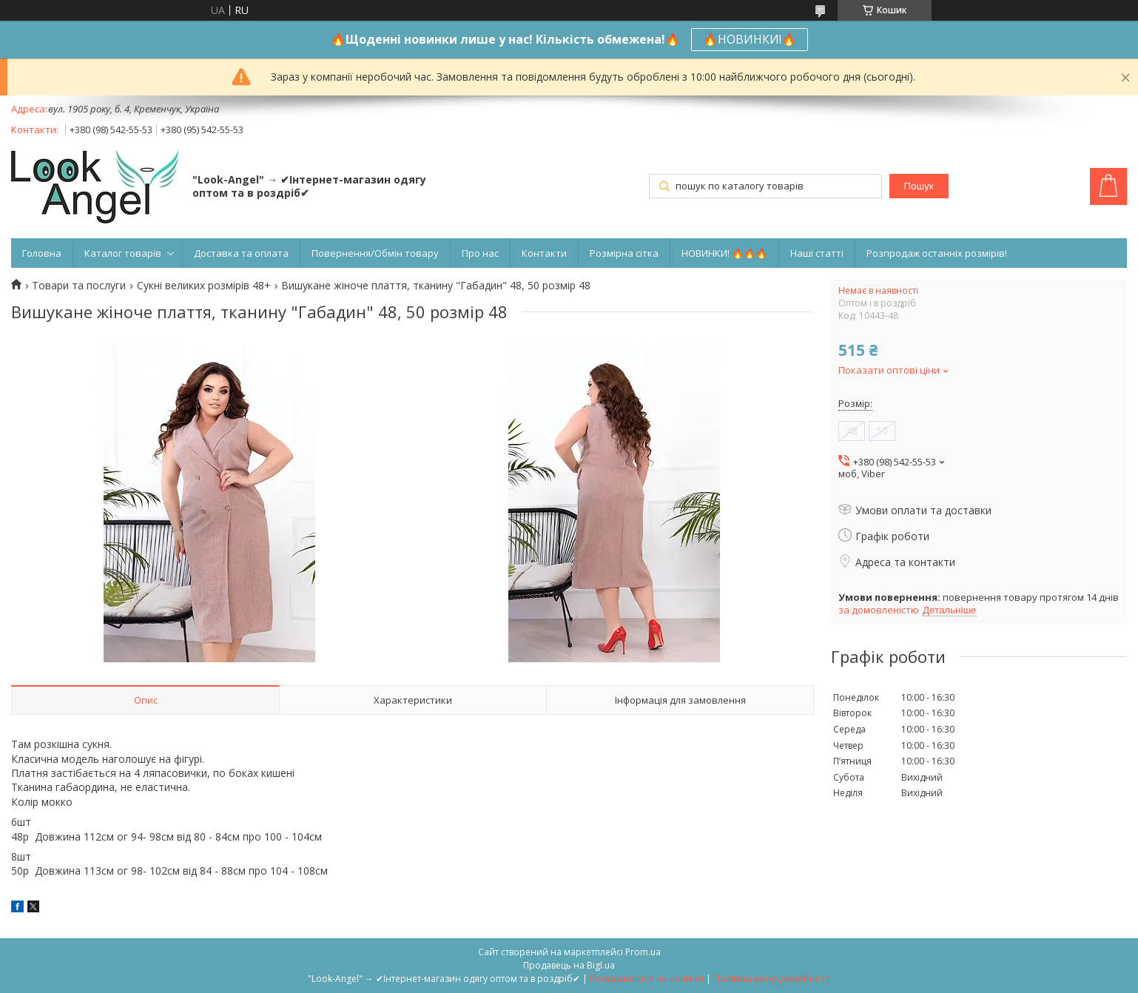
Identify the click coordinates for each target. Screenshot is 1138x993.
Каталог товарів (122, 253)
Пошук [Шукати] (918, 186)
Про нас (480, 253)
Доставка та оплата (241, 253)
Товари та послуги (79, 285)
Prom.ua (643, 952)
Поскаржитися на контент (647, 978)
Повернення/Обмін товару (375, 253)
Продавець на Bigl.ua (569, 965)
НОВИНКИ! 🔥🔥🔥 (724, 253)
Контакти (544, 253)
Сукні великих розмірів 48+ (204, 285)
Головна (41, 253)
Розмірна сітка (624, 253)
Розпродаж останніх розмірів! (936, 253)
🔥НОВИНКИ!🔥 (749, 39)
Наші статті (817, 253)
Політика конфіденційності (772, 978)
